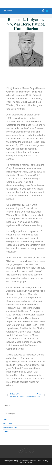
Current (6, 419)
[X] (20, 450)
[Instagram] (31, 450)
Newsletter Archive (10, 427)
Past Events (7, 431)
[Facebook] (26, 450)
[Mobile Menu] (8, 11)
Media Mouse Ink (26, 462)
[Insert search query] (26, 405)
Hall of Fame (7, 423)
